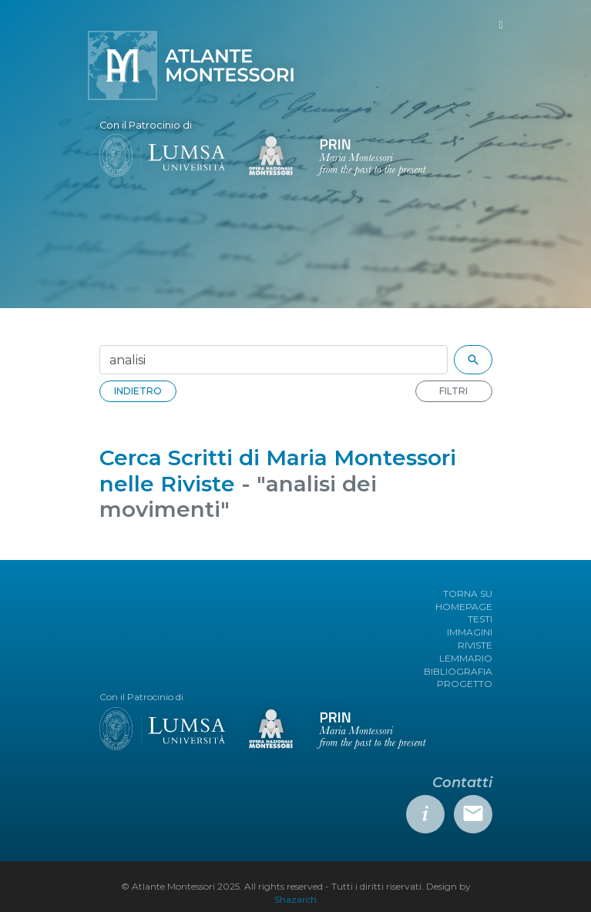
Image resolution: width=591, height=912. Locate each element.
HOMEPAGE (463, 606)
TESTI (480, 619)
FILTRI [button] (453, 391)
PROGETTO (464, 683)
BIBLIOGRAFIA (458, 671)
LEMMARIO (465, 658)
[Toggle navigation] (500, 25)
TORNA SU (467, 593)
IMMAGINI (469, 632)
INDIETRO (138, 391)
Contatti (462, 782)
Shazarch (295, 899)
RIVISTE (475, 645)
